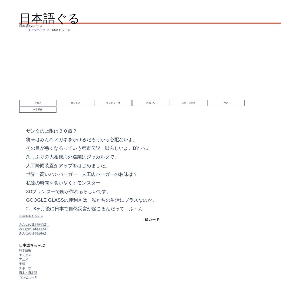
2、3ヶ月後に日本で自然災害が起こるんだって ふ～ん (84, 208)
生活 (226, 103)
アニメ (37, 103)
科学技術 (38, 109)
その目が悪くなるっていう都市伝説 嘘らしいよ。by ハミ (88, 148)
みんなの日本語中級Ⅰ (34, 233)
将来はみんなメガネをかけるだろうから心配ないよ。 (82, 139)
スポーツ (150, 103)
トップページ (36, 30)
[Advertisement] (150, 67)
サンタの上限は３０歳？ (51, 130)
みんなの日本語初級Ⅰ (34, 224)
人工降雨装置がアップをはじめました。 (68, 165)
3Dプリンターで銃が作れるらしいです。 (68, 191)
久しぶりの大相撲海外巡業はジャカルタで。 (72, 156)
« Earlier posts (31, 215)
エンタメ (75, 103)
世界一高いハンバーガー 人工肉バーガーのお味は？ (82, 174)
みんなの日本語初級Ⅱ (34, 229)
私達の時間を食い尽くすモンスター (63, 182)
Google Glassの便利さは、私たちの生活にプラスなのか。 (91, 200)
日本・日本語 (188, 103)
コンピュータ (113, 103)
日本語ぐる (49, 18)
